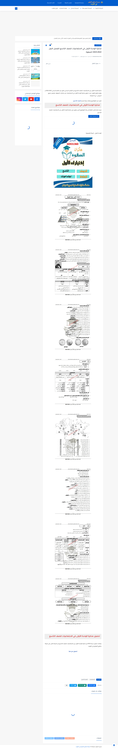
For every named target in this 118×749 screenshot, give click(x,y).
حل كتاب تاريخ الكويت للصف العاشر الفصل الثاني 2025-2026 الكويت (23, 61)
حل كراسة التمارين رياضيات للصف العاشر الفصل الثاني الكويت (23, 69)
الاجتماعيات (97, 45)
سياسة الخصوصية (79, 3)
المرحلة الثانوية (99, 8)
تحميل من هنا (73, 651)
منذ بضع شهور (26, 49)
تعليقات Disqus (49, 738)
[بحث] (16, 8)
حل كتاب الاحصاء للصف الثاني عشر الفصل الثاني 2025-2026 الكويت (24, 84)
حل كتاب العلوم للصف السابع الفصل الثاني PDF (24, 76)
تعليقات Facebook (59, 738)
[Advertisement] (59, 23)
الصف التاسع (77, 101)
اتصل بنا (60, 3)
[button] (91, 685)
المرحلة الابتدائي (75, 8)
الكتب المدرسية (51, 3)
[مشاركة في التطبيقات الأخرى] (67, 685)
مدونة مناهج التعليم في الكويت (83, 746)
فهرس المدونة (68, 3)
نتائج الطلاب (55, 8)
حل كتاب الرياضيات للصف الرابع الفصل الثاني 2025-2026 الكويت (24, 53)
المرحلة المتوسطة (87, 8)
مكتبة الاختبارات (63, 8)
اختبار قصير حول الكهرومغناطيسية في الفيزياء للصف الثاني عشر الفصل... (72, 38)
